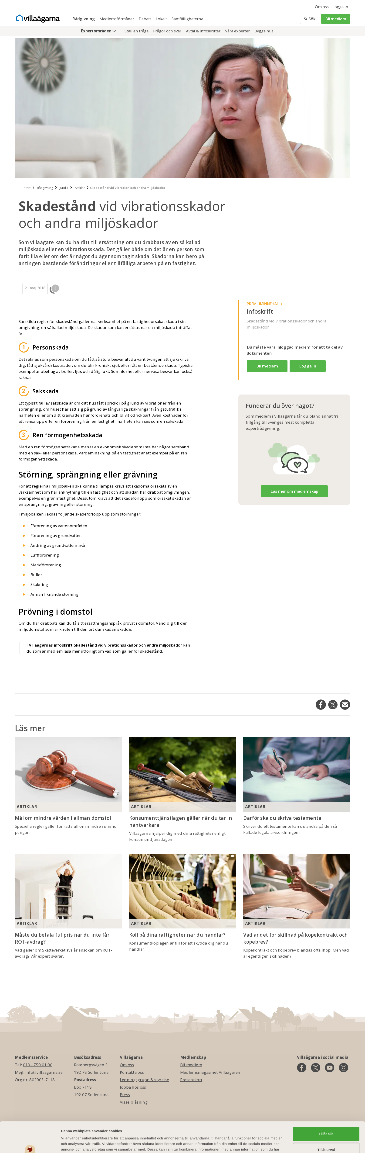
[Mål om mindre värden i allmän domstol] (68, 774)
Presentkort (191, 1079)
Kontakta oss (132, 1072)
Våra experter (238, 31)
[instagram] (343, 1067)
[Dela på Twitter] (333, 704)
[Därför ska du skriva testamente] (296, 774)
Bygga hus (264, 31)
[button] (309, 19)
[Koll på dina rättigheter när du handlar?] (182, 891)
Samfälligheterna (187, 18)
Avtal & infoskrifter (203, 31)
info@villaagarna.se (44, 1072)
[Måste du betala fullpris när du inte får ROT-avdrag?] (68, 891)
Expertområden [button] (96, 31)
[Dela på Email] (345, 704)
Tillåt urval (326, 1123)
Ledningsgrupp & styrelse (144, 1079)
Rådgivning (84, 18)
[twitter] (315, 1067)
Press (125, 1094)
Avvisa (326, 1139)
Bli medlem (335, 18)
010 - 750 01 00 (38, 1064)
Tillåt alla (326, 1107)
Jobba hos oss (133, 1087)
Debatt (145, 18)
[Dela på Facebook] (321, 704)
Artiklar (27, 806)
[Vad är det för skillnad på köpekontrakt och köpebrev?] (296, 891)
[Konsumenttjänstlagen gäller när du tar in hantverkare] (182, 774)
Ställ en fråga (137, 31)
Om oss (322, 6)
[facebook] (301, 1067)
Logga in (340, 6)
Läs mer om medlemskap (294, 491)
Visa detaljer (253, 1144)
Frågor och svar (167, 31)
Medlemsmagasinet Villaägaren (210, 1072)
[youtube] (329, 1067)
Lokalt (162, 18)
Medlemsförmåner (117, 18)
